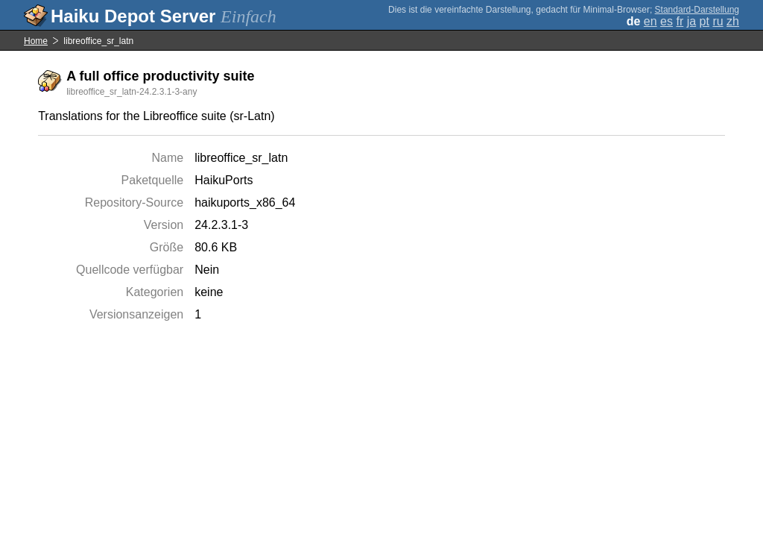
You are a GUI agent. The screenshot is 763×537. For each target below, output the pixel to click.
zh (732, 21)
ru (717, 21)
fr (679, 21)
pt (704, 21)
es (666, 21)
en (650, 21)
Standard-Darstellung (697, 9)
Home (36, 41)
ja (691, 21)
